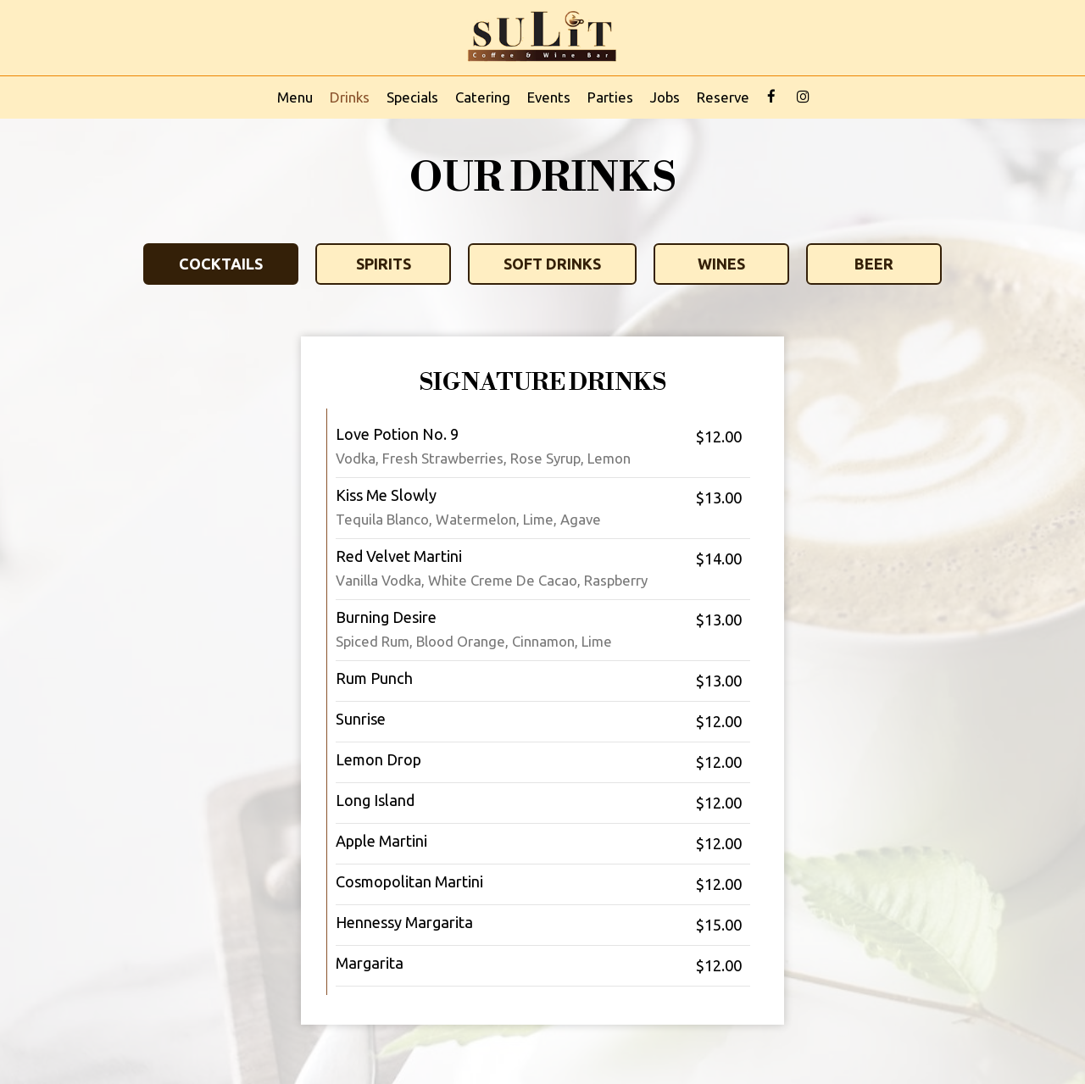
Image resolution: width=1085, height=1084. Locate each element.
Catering (482, 97)
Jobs (665, 97)
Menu (295, 97)
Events (548, 97)
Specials (412, 97)
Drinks (350, 97)
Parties (610, 97)
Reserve (723, 97)
